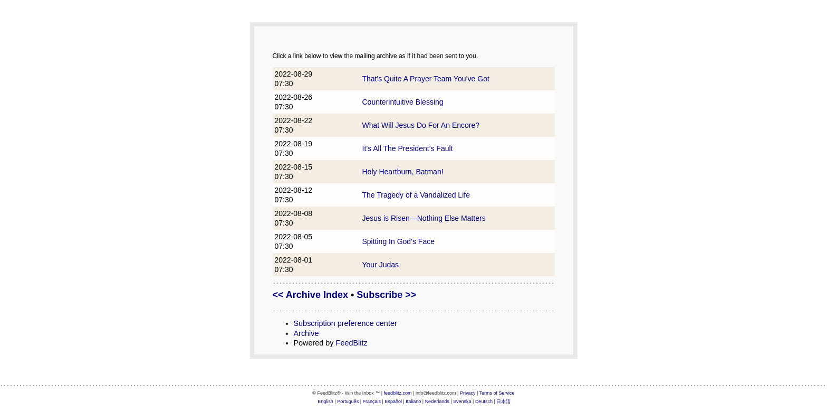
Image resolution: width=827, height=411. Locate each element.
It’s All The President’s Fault (407, 148)
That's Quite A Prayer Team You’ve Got (425, 78)
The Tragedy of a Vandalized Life (416, 195)
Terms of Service (497, 393)
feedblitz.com (398, 393)
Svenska (462, 401)
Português (348, 401)
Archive (306, 333)
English (325, 401)
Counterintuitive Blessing (403, 102)
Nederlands (437, 401)
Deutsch (484, 401)
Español (393, 401)
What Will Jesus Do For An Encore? (421, 125)
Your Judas (380, 264)
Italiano (413, 401)
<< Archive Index (310, 294)
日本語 (503, 401)
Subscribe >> (386, 294)
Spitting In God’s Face (398, 241)
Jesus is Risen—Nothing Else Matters (424, 218)
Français (372, 401)
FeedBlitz (352, 343)
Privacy (468, 393)
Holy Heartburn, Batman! (403, 171)
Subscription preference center (345, 323)
